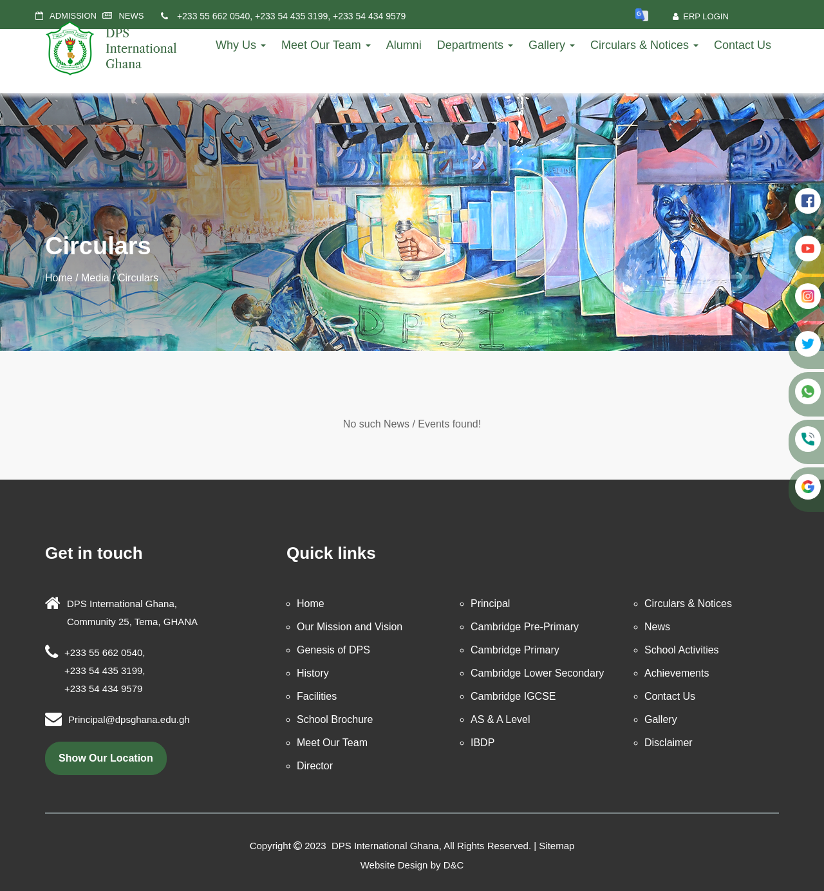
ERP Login (701, 16)
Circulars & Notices (644, 45)
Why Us (241, 45)
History (313, 673)
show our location (106, 758)
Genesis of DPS (333, 649)
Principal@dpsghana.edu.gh (129, 719)
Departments (475, 45)
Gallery (552, 45)
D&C (454, 864)
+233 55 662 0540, (214, 16)
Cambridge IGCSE (513, 696)
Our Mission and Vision (349, 626)
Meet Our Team (326, 45)
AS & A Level (500, 719)
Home (59, 277)
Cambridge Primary (515, 649)
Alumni (404, 45)
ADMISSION (73, 16)
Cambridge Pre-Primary (525, 626)
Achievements (676, 673)
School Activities (681, 649)
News (657, 626)
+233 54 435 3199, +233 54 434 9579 (330, 16)
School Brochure (335, 719)
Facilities (317, 696)
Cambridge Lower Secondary (537, 673)
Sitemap (556, 845)
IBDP (482, 742)
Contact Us (742, 45)
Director (315, 765)
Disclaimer (668, 742)
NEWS (131, 16)
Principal (490, 603)
